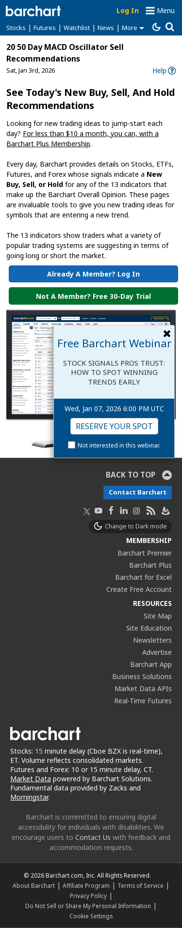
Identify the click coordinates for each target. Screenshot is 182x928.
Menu (166, 10)
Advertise (157, 652)
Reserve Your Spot (114, 426)
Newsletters (152, 640)
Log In (127, 10)
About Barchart (34, 885)
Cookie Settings (91, 916)
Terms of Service (140, 885)
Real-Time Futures (143, 700)
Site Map (158, 615)
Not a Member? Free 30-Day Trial (93, 296)
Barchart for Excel (143, 577)
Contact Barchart (137, 492)
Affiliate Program (86, 885)
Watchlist (77, 27)
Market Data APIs (143, 688)
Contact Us (93, 837)
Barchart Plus (150, 565)
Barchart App (151, 664)
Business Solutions (142, 676)
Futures (44, 27)
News (106, 27)
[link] (164, 70)
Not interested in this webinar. (119, 445)
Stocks (16, 27)
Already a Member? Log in (93, 273)
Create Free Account (139, 589)
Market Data (30, 778)
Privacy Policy (88, 895)
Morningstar (29, 797)
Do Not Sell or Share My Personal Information (88, 906)
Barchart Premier (144, 552)
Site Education (149, 628)
